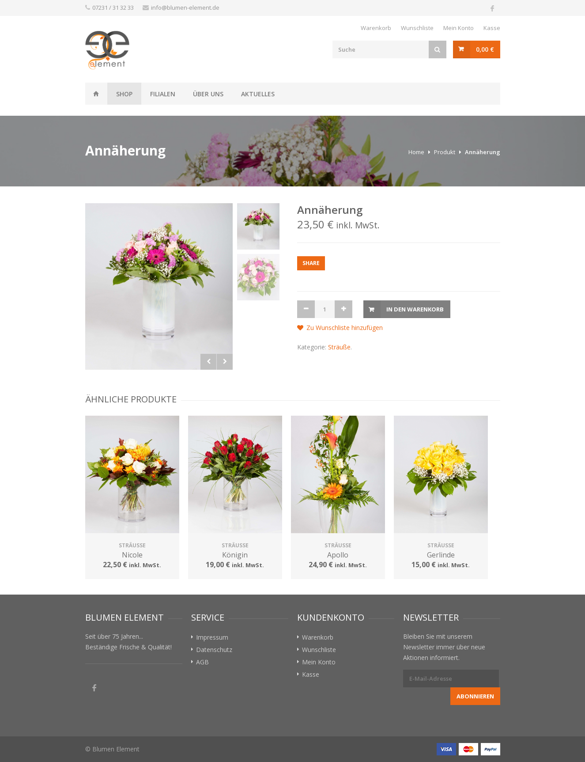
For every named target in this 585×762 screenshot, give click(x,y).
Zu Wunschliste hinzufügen (344, 327)
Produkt (444, 152)
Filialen (162, 94)
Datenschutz (214, 649)
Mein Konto (458, 28)
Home (416, 152)
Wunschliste (417, 28)
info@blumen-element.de (185, 7)
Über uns (208, 94)
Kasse (491, 28)
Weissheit (96, 94)
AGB (202, 662)
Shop (124, 94)
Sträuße (339, 347)
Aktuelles (258, 94)
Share (311, 263)
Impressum (212, 637)
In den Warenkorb (415, 309)
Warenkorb (376, 28)
